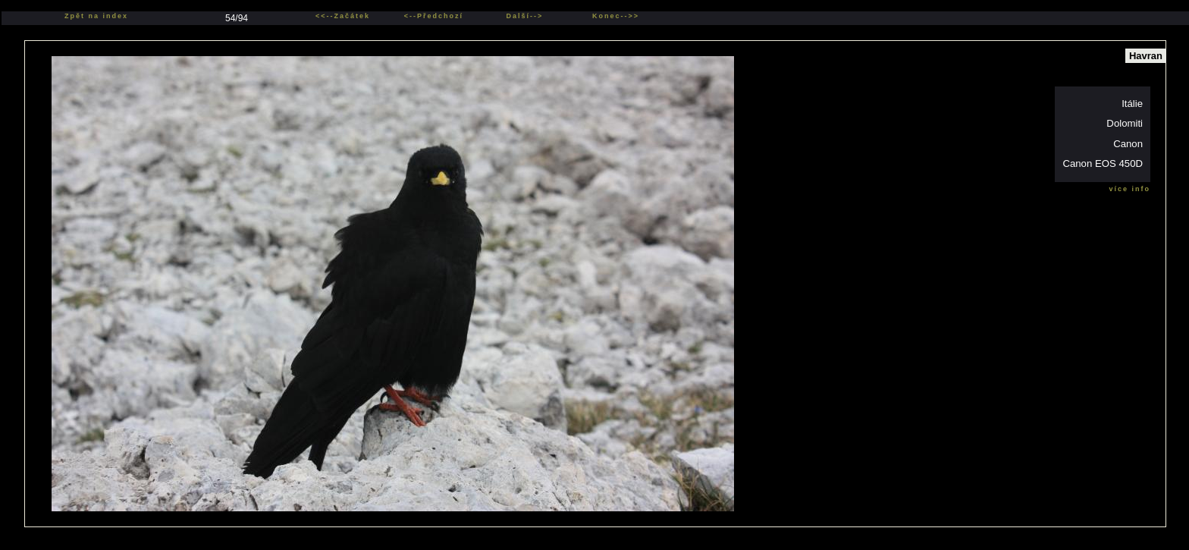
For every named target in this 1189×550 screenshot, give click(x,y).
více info (1129, 189)
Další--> (525, 16)
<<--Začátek (342, 16)
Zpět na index (96, 16)
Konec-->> (615, 16)
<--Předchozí (433, 16)
